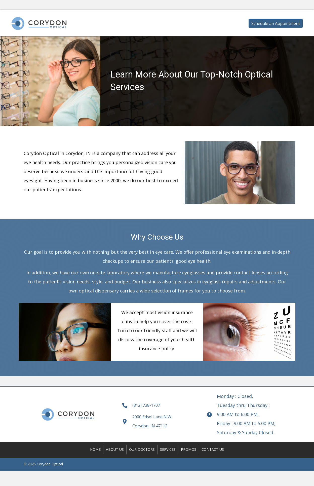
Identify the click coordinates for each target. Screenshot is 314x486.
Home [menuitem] (95, 449)
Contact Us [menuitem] (213, 449)
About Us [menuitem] (115, 449)
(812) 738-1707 (146, 405)
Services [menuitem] (168, 449)
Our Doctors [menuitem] (142, 449)
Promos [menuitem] (188, 449)
